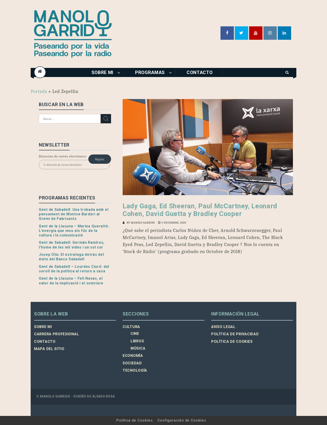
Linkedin (284, 33)
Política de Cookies (134, 420)
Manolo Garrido (143, 222)
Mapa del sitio (49, 349)
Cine (135, 333)
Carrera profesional (56, 334)
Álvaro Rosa (103, 396)
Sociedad (132, 363)
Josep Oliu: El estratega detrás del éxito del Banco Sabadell (71, 256)
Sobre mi (103, 72)
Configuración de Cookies (181, 420)
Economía (133, 355)
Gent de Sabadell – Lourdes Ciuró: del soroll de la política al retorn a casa (74, 268)
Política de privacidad (235, 334)
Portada (39, 91)
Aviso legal (223, 327)
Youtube (256, 33)
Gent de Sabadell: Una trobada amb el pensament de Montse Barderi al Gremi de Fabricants (73, 214)
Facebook (227, 33)
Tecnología (135, 370)
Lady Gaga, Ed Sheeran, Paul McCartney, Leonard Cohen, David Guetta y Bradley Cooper (200, 210)
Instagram (270, 33)
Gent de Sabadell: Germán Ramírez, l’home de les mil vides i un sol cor (71, 244)
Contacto (200, 72)
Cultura (131, 327)
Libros (137, 341)
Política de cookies (232, 341)
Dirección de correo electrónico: (63, 156)
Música (138, 348)
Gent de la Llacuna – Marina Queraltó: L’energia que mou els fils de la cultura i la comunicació (74, 231)
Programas (150, 72)
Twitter (241, 33)
